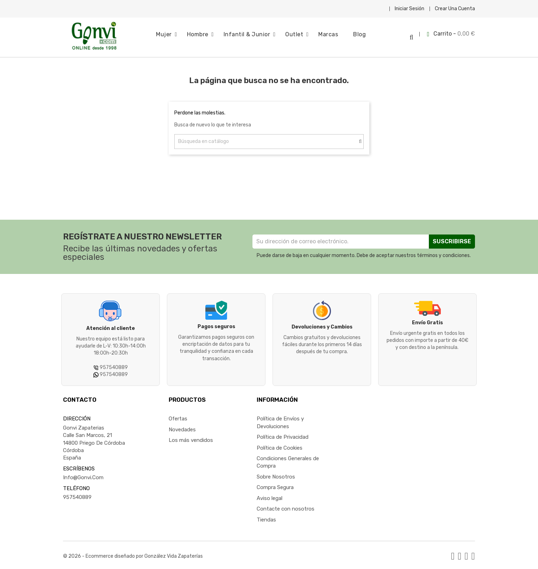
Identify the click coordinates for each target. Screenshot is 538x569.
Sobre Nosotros (276, 474)
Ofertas (178, 416)
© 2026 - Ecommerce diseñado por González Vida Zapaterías (133, 554)
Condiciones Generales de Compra (288, 460)
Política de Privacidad (282, 434)
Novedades (182, 427)
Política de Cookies (279, 445)
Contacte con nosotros (285, 506)
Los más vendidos (191, 437)
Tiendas (266, 517)
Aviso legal (269, 496)
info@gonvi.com (83, 475)
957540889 (77, 495)
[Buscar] (269, 139)
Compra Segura (275, 485)
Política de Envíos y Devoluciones (280, 420)
